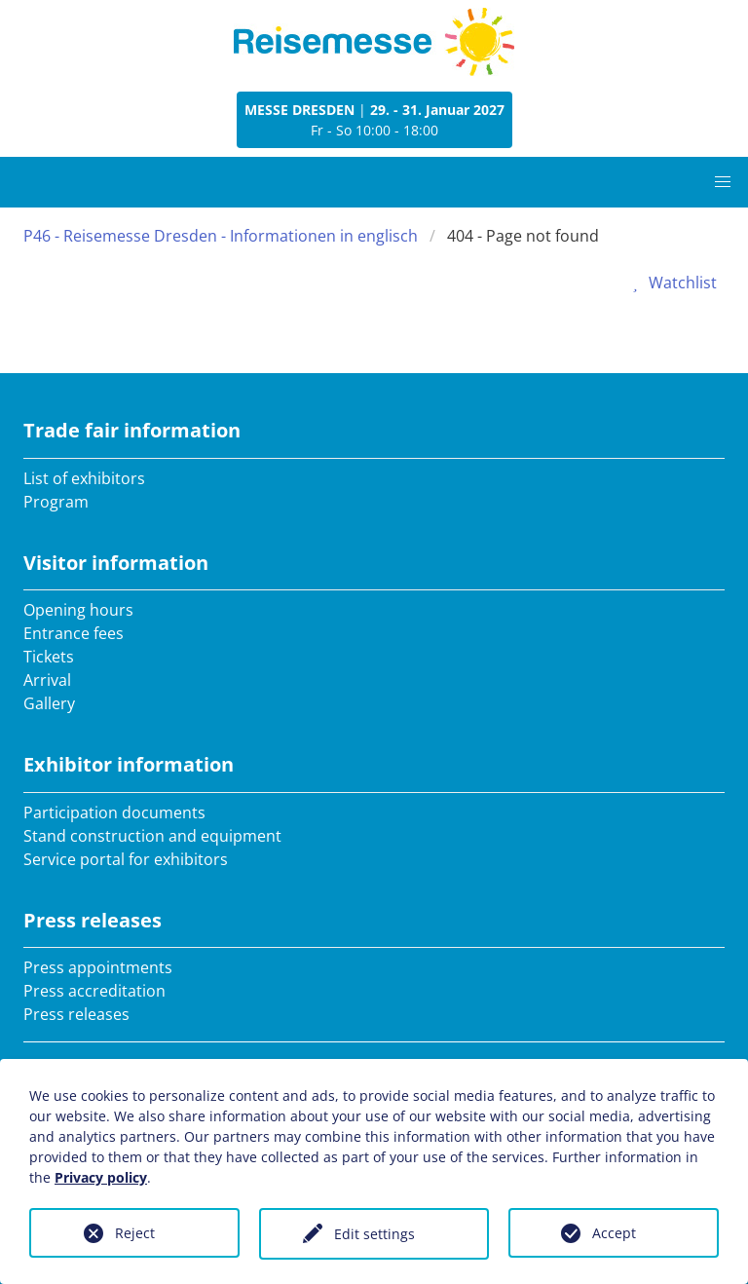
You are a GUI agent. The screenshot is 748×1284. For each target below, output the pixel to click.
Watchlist (671, 282)
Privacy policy (101, 1177)
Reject (135, 1233)
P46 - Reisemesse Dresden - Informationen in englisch (220, 235)
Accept (614, 1233)
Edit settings (374, 1234)
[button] (722, 182)
